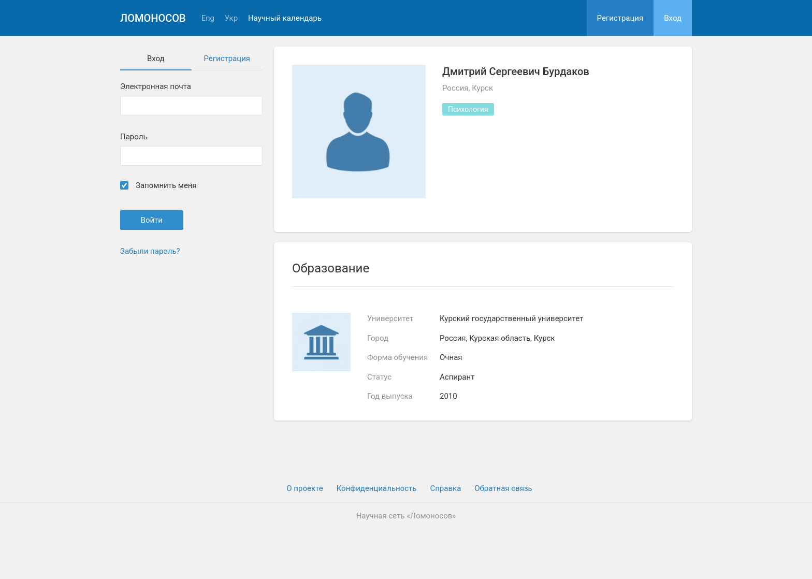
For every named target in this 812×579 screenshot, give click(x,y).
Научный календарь (285, 18)
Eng (207, 18)
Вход (673, 18)
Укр (231, 18)
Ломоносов (153, 18)
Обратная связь (503, 488)
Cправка (445, 488)
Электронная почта (155, 87)
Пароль (134, 137)
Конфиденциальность (377, 488)
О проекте (304, 488)
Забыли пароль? (150, 251)
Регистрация (620, 18)
